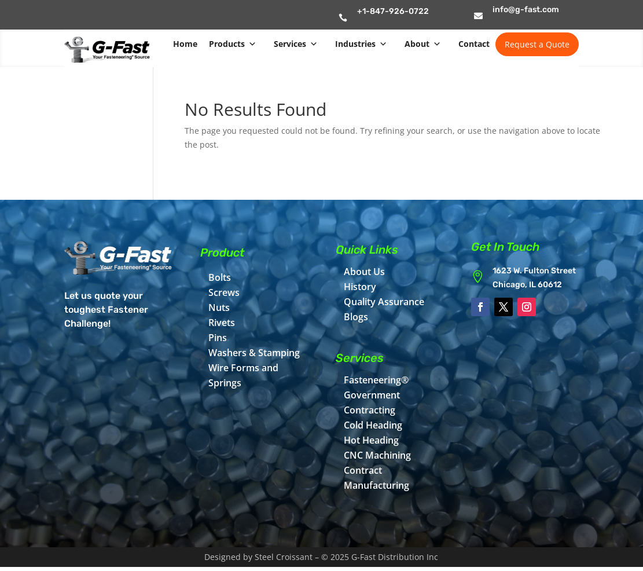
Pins (217, 337)
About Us (364, 271)
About (423, 44)
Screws (224, 292)
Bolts (219, 277)
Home (185, 43)
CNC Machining (377, 455)
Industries (361, 44)
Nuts (219, 307)
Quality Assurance (384, 301)
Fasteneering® (376, 380)
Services (296, 44)
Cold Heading (373, 425)
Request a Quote (537, 44)
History (360, 286)
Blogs (356, 316)
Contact (474, 43)
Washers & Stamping (254, 352)
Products (232, 44)
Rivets (221, 322)
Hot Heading (371, 440)
